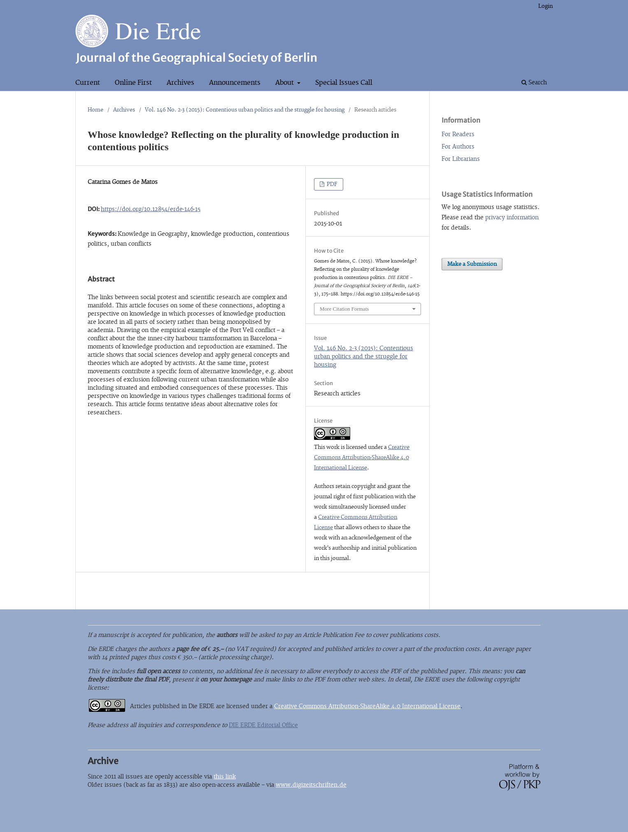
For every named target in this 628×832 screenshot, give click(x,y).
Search (534, 82)
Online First (133, 83)
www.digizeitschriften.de (311, 784)
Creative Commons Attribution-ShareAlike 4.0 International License (361, 457)
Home (95, 110)
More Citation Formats (344, 309)
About (285, 83)
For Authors (458, 146)
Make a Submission (472, 264)
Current (87, 83)
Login (545, 6)
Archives (180, 83)
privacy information (512, 217)
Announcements (235, 83)
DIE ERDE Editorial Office (263, 725)
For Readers (458, 134)
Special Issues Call (343, 83)
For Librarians (461, 159)
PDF (331, 184)
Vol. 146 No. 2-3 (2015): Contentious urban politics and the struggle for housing (244, 110)
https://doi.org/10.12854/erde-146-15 (150, 209)
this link (225, 776)
